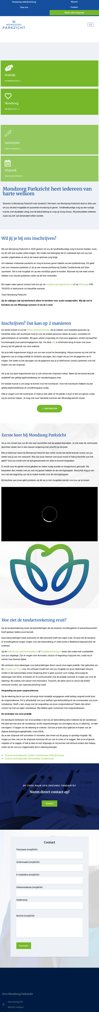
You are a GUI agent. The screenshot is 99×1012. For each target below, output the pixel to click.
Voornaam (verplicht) (26, 849)
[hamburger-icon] (91, 25)
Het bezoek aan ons (13, 81)
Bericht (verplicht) (25, 915)
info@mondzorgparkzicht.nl (59, 284)
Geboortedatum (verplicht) (29, 887)
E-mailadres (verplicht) (27, 874)
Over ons (24, 7)
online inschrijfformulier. (39, 330)
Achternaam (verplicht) (27, 862)
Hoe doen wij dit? (12, 109)
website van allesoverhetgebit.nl (22, 651)
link (53, 342)
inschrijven (49, 408)
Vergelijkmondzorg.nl (51, 651)
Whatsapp (84, 284)
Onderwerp (21, 900)
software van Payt (12, 669)
